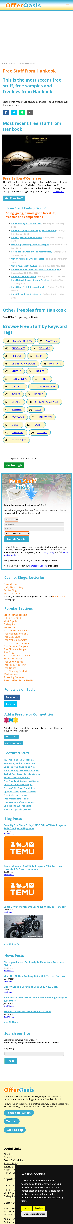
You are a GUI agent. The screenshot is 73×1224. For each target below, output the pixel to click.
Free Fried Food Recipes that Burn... (21, 781)
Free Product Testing (15, 664)
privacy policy (48, 552)
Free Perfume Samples (16, 646)
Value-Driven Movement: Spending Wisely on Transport (35, 906)
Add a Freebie (11, 1218)
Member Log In (14, 465)
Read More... (9, 834)
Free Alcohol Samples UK (17, 633)
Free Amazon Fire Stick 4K (16, 798)
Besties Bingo (11, 590)
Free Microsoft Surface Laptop (26, 294)
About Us (9, 1154)
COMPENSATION (46, 386)
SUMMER (16, 409)
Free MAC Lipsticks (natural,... (18, 809)
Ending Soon (10, 624)
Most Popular (11, 621)
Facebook (12, 697)
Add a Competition (14, 1222)
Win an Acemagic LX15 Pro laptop (27, 258)
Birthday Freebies (13, 658)
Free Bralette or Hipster (15, 795)
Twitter (10, 704)
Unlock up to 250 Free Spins (17, 805)
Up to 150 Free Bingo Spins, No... (20, 766)
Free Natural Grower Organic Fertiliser (30, 280)
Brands (12, 63)
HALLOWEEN (45, 417)
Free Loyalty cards (13, 661)
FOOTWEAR (18, 417)
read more (58, 191)
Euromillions (10, 584)
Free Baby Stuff (12, 636)
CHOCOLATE (18, 348)
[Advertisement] (36, 38)
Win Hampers (11, 674)
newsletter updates (38, 565)
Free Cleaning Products (16, 671)
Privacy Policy (11, 1163)
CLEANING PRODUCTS (23, 363)
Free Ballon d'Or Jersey (22, 178)
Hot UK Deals (11, 627)
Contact (8, 1157)
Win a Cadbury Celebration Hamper (21, 770)
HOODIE (38, 394)
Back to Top (14, 1130)
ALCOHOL (51, 340)
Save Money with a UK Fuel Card (20, 763)
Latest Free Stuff (12, 618)
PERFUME (17, 356)
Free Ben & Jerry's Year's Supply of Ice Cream (33, 230)
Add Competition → (13, 743)
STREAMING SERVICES (46, 401)
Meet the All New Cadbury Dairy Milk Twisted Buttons (34, 976)
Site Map (8, 1166)
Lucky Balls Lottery (13, 587)
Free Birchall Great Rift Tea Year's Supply (31, 251)
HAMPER (39, 371)
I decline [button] (39, 1208)
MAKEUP (16, 371)
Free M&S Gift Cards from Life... (19, 788)
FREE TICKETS (19, 440)
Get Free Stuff (14, 198)
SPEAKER (16, 401)
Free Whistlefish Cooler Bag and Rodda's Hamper (35, 269)
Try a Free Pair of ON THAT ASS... (20, 802)
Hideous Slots (59, 596)
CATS (38, 409)
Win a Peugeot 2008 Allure (24, 266)
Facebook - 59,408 (18, 1113)
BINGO (44, 378)
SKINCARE (44, 348)
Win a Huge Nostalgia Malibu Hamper (30, 244)
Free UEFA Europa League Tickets (20, 317)
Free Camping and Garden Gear (26, 223)
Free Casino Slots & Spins (17, 655)
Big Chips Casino (12, 593)
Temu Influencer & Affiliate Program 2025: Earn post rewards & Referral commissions (33, 867)
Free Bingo (9, 652)
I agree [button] (27, 1208)
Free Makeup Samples (15, 639)
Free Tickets (10, 667)
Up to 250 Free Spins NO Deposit (20, 791)
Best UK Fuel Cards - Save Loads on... (22, 774)
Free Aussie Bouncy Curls (23, 276)
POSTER (38, 424)
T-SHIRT (16, 394)
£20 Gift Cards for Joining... (17, 777)
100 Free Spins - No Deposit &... (19, 759)
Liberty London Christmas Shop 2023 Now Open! (31, 986)
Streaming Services (14, 677)
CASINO (40, 356)
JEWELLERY (17, 432)
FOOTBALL (17, 386)
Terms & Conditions (14, 1160)
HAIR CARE (55, 363)
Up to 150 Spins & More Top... (18, 784)
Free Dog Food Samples (16, 643)
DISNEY (16, 424)
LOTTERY (42, 432)
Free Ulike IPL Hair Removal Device (28, 287)
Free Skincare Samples (16, 649)
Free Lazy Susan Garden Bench (26, 237)
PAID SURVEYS (19, 378)
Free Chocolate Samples (16, 630)
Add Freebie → (11, 736)
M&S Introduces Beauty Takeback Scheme (27, 1011)
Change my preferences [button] (34, 1214)
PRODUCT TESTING (22, 340)
